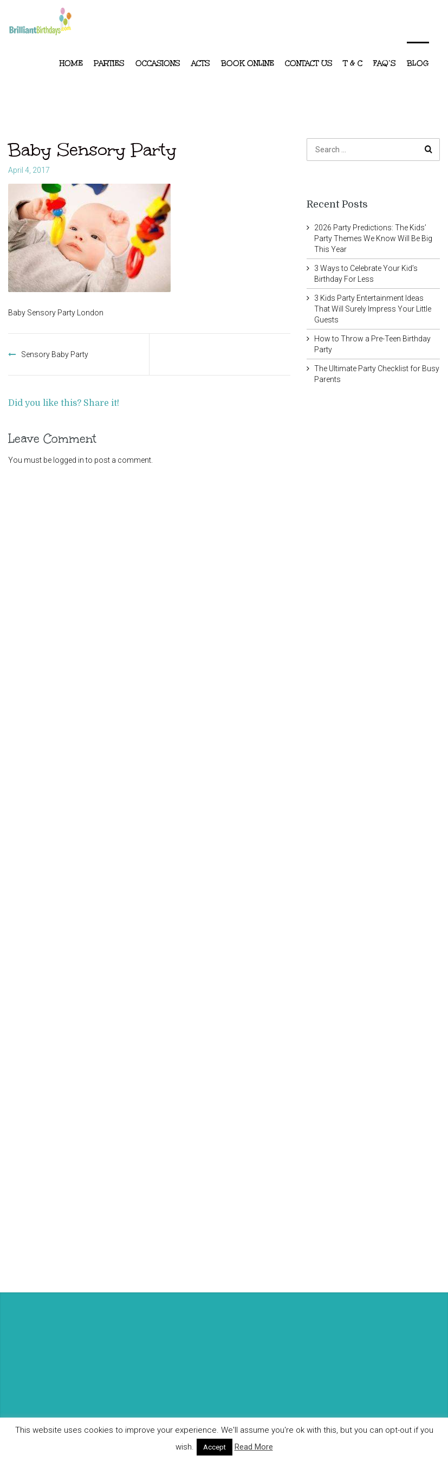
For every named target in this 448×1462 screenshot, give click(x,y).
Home (71, 63)
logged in (68, 460)
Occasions (157, 63)
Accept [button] (214, 1447)
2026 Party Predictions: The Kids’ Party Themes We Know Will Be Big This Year (373, 238)
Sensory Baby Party (54, 354)
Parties (109, 63)
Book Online (247, 63)
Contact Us (309, 63)
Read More (254, 1447)
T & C (352, 63)
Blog (418, 63)
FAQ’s (384, 63)
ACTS (200, 63)
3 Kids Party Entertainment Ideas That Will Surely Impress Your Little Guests (372, 309)
